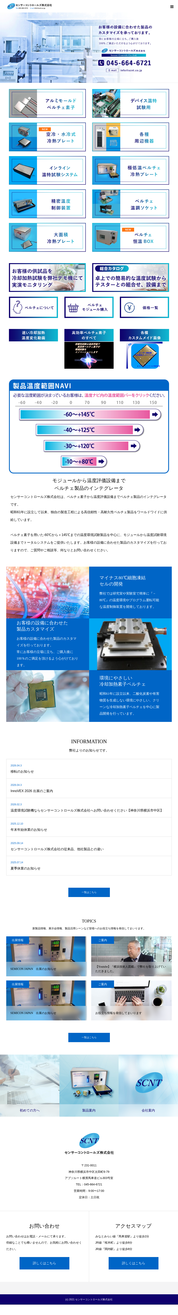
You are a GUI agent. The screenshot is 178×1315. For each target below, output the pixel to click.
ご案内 (102, 940)
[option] (89, 41)
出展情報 (17, 940)
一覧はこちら (89, 892)
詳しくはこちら (44, 1263)
